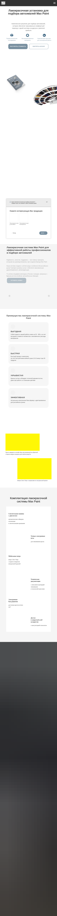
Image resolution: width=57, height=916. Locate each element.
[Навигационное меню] (54, 3)
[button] (18, 46)
